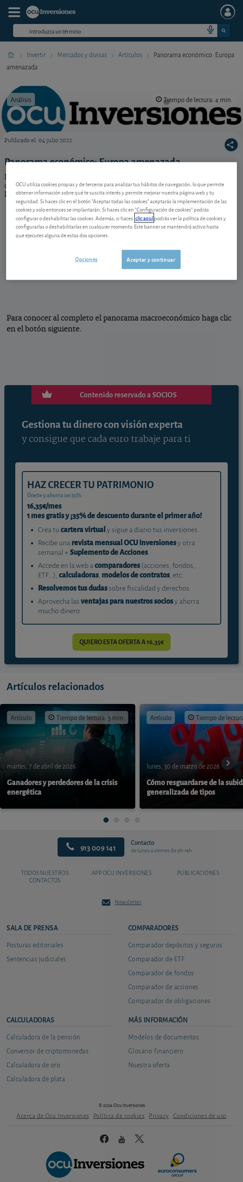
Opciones (86, 259)
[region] (121, 221)
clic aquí (144, 217)
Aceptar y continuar (151, 259)
